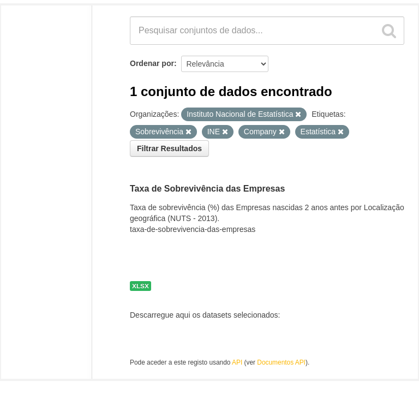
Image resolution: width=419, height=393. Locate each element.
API (237, 362)
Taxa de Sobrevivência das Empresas (207, 188)
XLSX (140, 286)
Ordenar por (152, 63)
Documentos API (281, 362)
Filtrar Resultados (169, 148)
